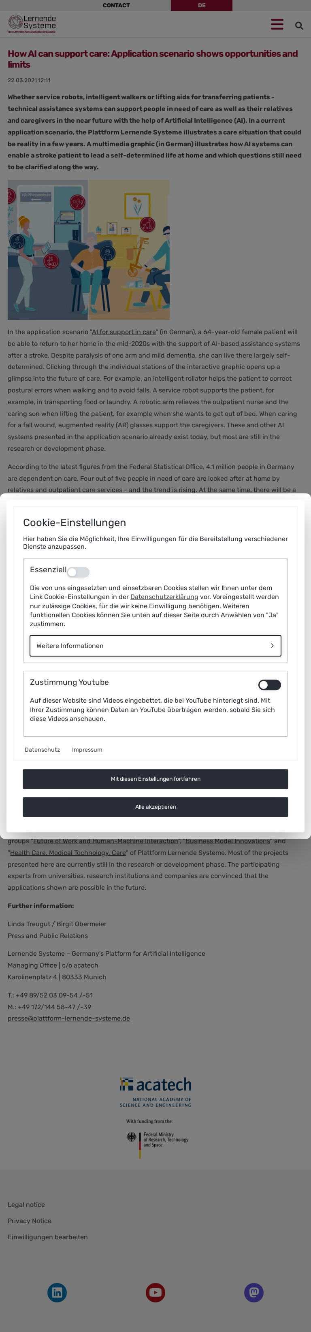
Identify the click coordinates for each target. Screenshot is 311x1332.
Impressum (87, 749)
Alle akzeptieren (155, 806)
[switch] (269, 685)
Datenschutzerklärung (164, 597)
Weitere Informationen (70, 646)
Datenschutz (42, 749)
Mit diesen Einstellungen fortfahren (155, 779)
